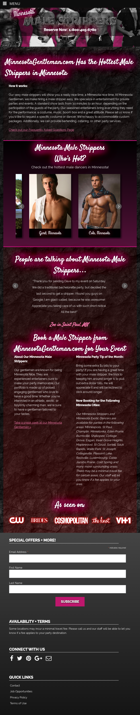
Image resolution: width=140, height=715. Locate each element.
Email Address (18, 552)
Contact (15, 685)
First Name (15, 567)
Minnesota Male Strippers (70, 21)
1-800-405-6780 (82, 30)
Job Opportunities (21, 691)
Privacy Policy (18, 697)
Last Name (15, 583)
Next (119, 206)
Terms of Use (18, 703)
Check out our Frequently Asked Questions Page (41, 130)
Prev (21, 206)
